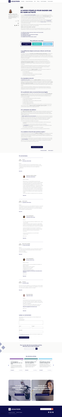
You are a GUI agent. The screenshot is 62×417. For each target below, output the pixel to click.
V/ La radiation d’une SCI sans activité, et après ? (29, 36)
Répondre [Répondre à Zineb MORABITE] (24, 238)
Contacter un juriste (11, 412)
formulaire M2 (49, 20)
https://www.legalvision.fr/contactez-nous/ (30, 306)
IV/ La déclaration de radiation (26, 35)
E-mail (33, 326)
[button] (3, 413)
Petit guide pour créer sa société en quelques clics (45, 362)
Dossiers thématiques (29, 1)
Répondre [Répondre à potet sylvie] (20, 211)
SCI (22, 7)
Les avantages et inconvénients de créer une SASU (16, 362)
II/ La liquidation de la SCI (25, 33)
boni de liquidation (25, 139)
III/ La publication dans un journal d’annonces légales (29, 34)
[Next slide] (53, 365)
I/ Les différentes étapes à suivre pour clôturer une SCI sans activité (32, 32)
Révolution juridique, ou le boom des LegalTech (30, 362)
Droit (35, 1)
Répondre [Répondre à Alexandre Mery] (24, 310)
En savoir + (12, 370)
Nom (20, 326)
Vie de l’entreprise (43, 1)
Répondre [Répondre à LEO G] (20, 171)
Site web (20, 330)
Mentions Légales (19, 412)
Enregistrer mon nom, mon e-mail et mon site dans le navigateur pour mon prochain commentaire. (31, 334)
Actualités (22, 1)
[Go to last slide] (8, 365)
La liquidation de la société (25, 79)
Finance (38, 1)
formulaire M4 (26, 125)
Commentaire (22, 319)
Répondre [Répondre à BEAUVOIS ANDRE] (20, 254)
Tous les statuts (50, 1)
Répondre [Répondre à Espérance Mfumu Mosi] (24, 195)
